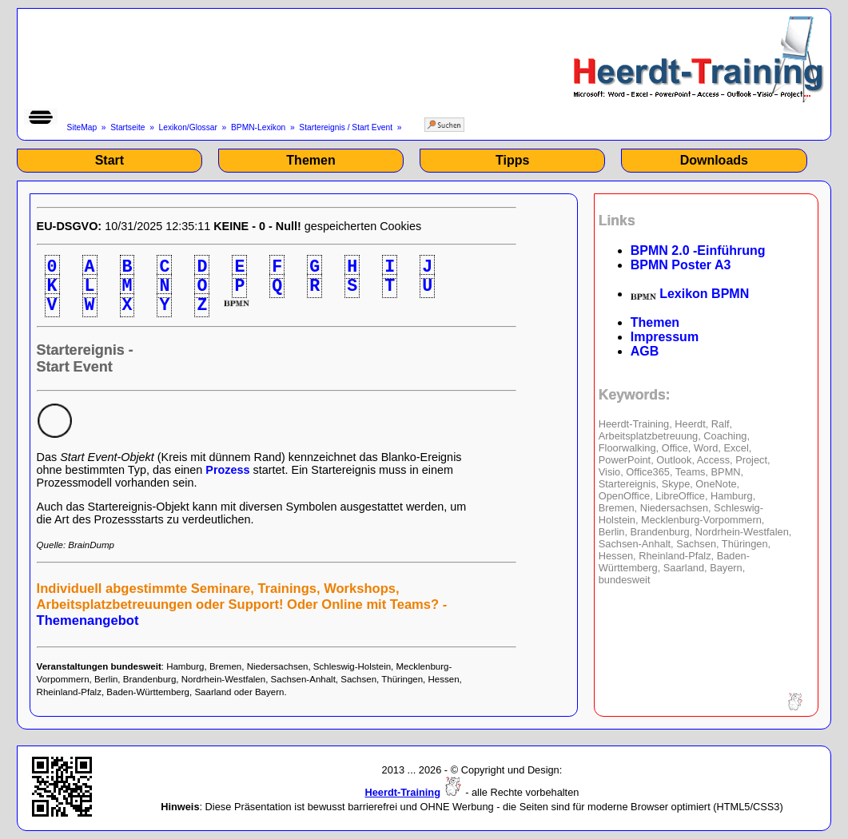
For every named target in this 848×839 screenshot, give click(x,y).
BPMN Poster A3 (681, 265)
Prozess (227, 469)
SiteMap (82, 127)
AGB (645, 351)
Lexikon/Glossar (188, 127)
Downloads (714, 160)
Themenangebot (88, 620)
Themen (310, 160)
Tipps (512, 160)
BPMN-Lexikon (258, 127)
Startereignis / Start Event (345, 127)
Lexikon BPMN (690, 293)
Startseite (127, 127)
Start (109, 160)
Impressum (665, 337)
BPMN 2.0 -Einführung (698, 250)
